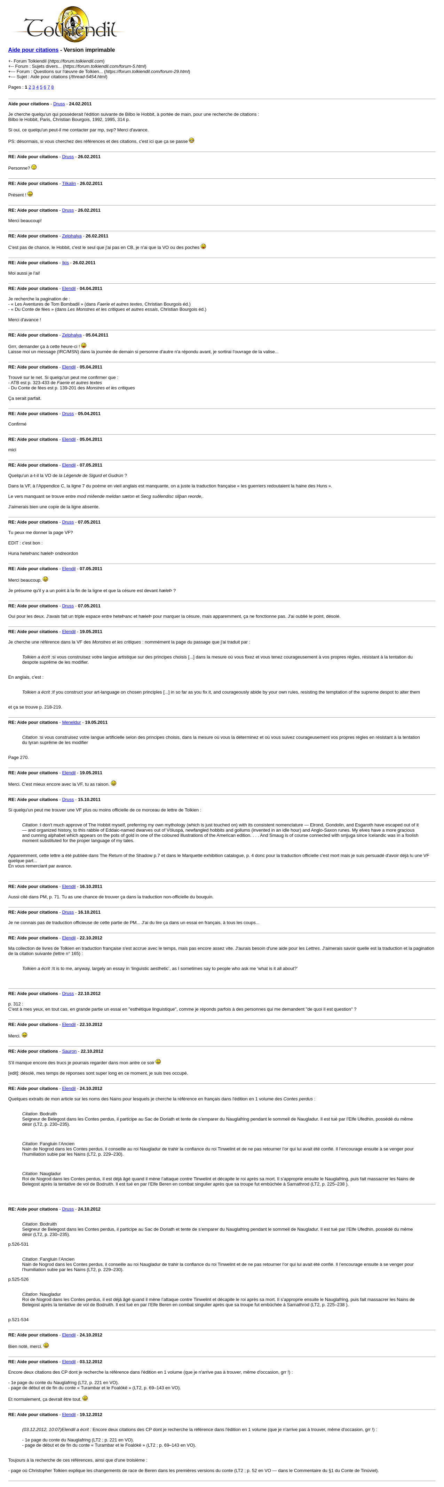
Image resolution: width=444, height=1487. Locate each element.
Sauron (69, 1051)
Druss (59, 103)
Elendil (69, 288)
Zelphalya (71, 236)
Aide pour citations (33, 50)
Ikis (65, 262)
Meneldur (71, 722)
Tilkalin (69, 183)
